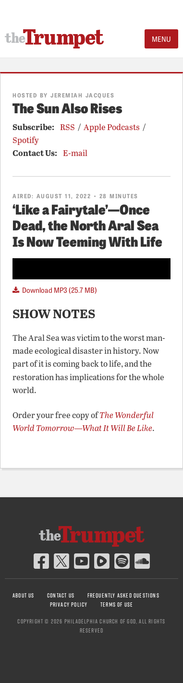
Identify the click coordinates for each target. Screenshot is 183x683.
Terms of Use (116, 604)
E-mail (75, 152)
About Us (23, 595)
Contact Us (60, 595)
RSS (67, 126)
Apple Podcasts (112, 126)
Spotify (25, 139)
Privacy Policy (69, 604)
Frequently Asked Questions (123, 595)
